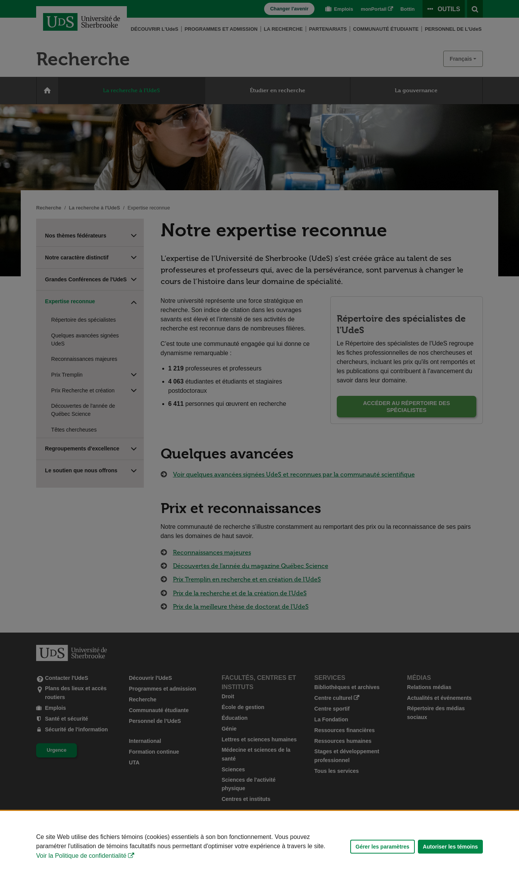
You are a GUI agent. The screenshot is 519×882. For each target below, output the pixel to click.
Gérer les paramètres (382, 847)
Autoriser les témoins (450, 847)
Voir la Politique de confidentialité (81, 855)
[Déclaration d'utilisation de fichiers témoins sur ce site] (259, 846)
